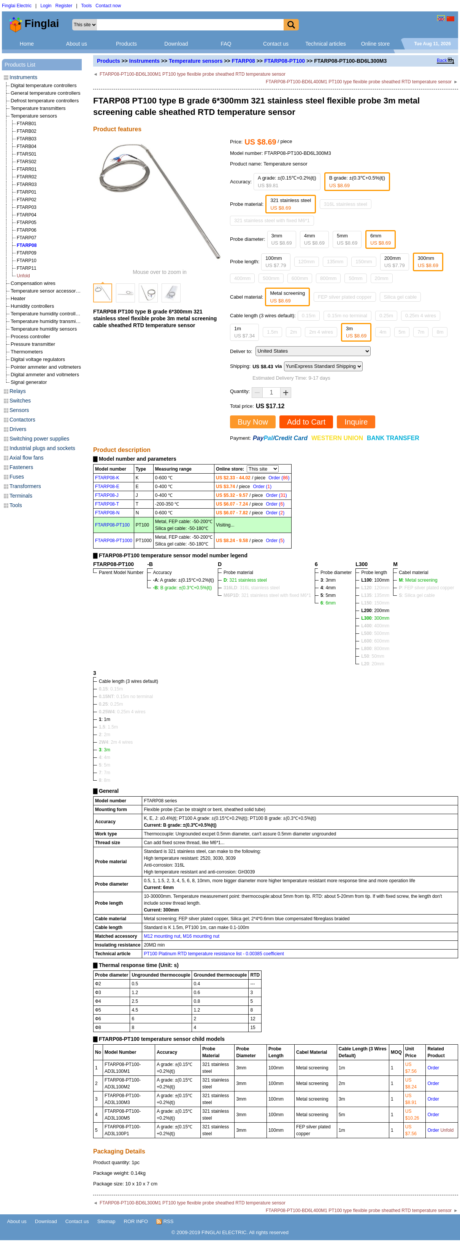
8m (439, 332)
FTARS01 (26, 154)
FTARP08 (243, 61)
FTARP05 (26, 222)
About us (76, 44)
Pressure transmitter (33, 344)
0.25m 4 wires (420, 315)
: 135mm (375, 595)
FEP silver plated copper (344, 297)
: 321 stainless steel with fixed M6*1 (267, 595)
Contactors (22, 420)
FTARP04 (26, 215)
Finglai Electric (17, 5)
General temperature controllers (46, 93)
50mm (355, 278)
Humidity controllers (32, 306)
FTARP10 (26, 260)
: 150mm (375, 603)
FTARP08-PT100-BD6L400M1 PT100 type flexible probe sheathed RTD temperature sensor (359, 81)
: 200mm (375, 610)
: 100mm (375, 580)
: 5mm (328, 595)
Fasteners (21, 467)
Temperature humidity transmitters (48, 321)
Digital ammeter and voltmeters (45, 374)
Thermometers (27, 352)
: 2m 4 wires (116, 742)
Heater (18, 298)
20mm (382, 278)
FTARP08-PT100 (284, 61)
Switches (20, 401)
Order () (278, 477)
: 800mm (375, 648)
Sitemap (106, 1221)
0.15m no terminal (347, 315)
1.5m (272, 332)
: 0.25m (111, 704)
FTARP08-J (107, 495)
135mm (335, 261)
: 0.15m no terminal (126, 696)
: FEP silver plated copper (426, 587)
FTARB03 (26, 139)
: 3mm (328, 580)
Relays (18, 391)
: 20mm (372, 664)
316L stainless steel (345, 204)
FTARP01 (26, 192)
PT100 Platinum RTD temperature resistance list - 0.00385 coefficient (214, 953)
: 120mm (375, 587)
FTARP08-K (107, 477)
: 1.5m (108, 727)
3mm (281, 239)
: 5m (104, 765)
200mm (394, 262)
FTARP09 (26, 253)
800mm (328, 278)
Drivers (18, 429)
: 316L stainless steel (252, 587)
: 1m (104, 719)
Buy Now (253, 422)
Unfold (23, 275)
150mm (363, 261)
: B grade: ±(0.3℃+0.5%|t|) (182, 587)
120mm (306, 261)
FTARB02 (26, 131)
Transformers (25, 486)
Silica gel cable (400, 297)
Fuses (17, 477)
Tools (86, 5)
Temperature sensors (195, 61)
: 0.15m (111, 689)
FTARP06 (26, 230)
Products (126, 44)
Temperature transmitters (38, 108)
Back (442, 60)
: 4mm (328, 587)
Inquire (356, 422)
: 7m (104, 772)
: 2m (104, 734)
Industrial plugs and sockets (42, 448)
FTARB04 (26, 146)
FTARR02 (26, 177)
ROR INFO (136, 1221)
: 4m (104, 757)
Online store (375, 44)
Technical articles (325, 44)
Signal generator (29, 382)
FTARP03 (26, 207)
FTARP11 (26, 268)
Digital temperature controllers (43, 85)
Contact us (276, 44)
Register (64, 5)
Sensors (19, 410)
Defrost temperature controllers (45, 100)
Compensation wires (33, 283)
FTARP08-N (107, 512)
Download (176, 44)
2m (293, 332)
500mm (271, 278)
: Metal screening (418, 580)
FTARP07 (26, 237)
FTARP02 (26, 199)
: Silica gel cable (417, 595)
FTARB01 (26, 123)
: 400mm (375, 625)
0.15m (309, 315)
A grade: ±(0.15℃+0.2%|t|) (287, 181)
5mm (347, 239)
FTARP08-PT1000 (113, 540)
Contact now (108, 5)
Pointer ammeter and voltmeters (46, 367)
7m (420, 332)
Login (45, 5)
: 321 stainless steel (245, 580)
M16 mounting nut (201, 936)
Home (27, 44)
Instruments (144, 61)
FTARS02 (26, 161)
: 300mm (375, 618)
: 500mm (375, 633)
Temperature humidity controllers (46, 314)
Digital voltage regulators (38, 359)
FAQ (225, 44)
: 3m (104, 749)
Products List (20, 65)
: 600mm (375, 641)
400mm (242, 278)
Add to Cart (306, 422)
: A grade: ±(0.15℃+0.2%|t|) (183, 580)
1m (244, 332)
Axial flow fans (26, 458)
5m (401, 332)
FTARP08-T (107, 504)
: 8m (104, 780)
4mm (314, 239)
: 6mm (328, 603)
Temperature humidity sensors (44, 329)
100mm (275, 262)
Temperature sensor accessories (46, 291)
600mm (300, 278)
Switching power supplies (39, 439)
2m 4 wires (321, 332)
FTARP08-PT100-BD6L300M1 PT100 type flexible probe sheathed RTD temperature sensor (193, 74)
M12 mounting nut (162, 936)
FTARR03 (26, 184)
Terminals (21, 496)
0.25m (386, 315)
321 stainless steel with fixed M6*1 (272, 220)
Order (433, 1068)
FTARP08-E (107, 486)
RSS (164, 1222)
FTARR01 (26, 169)
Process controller (30, 336)
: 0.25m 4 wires (122, 711)
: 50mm (372, 656)
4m (382, 332)
